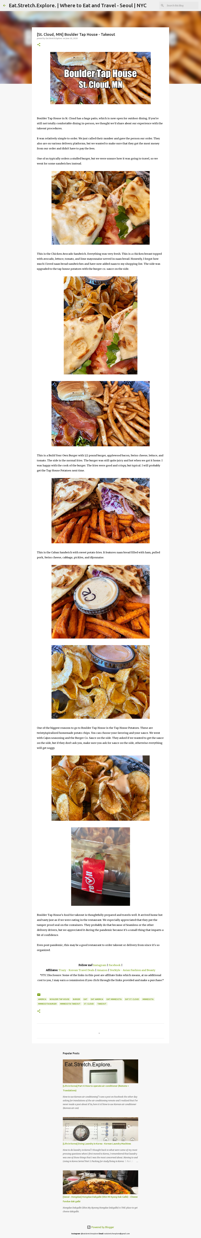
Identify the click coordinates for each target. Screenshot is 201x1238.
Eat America (97, 999)
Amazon (102, 970)
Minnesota (148, 999)
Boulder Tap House (59, 999)
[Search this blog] (182, 5)
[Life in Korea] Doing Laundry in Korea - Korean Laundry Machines (97, 1143)
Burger (76, 999)
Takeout (101, 1004)
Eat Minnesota (114, 999)
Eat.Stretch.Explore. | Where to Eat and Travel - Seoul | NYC (78, 5)
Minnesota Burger (47, 1004)
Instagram (99, 965)
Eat (85, 999)
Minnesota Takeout (70, 1004)
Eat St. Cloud (132, 999)
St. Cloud (89, 1004)
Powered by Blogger (100, 1227)
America (42, 999)
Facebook (115, 965)
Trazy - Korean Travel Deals (77, 970)
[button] (39, 45)
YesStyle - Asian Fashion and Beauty (132, 970)
